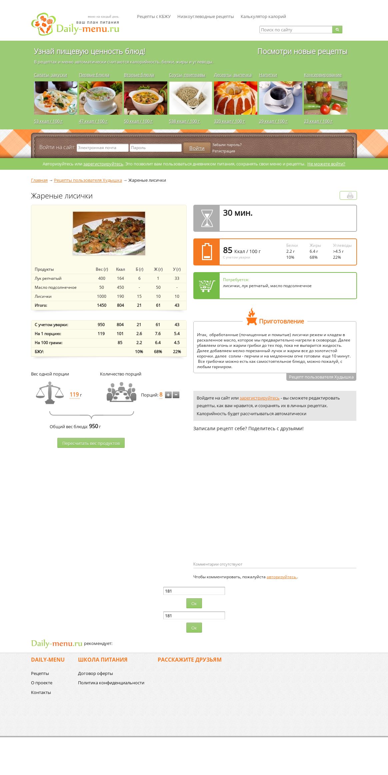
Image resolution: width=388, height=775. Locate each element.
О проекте (41, 683)
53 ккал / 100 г (48, 121)
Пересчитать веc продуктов (91, 443)
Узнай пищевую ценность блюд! (89, 51)
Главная (39, 180)
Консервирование (323, 75)
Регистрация (223, 150)
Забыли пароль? (227, 144)
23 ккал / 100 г (318, 121)
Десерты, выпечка (233, 75)
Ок (194, 604)
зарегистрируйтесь (103, 164)
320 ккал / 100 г (229, 121)
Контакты (41, 692)
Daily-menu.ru (79, 24)
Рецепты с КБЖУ (154, 16)
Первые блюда (94, 75)
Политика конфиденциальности (111, 683)
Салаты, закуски (50, 75)
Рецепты (40, 673)
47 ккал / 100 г (93, 121)
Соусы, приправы (187, 75)
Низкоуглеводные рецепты (205, 16)
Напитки (268, 75)
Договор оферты (95, 673)
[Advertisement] (249, 507)
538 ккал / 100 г (184, 121)
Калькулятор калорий (263, 16)
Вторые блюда (139, 75)
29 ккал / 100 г (273, 121)
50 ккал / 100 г (138, 121)
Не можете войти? (326, 164)
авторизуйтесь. (282, 577)
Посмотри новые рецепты (302, 51)
